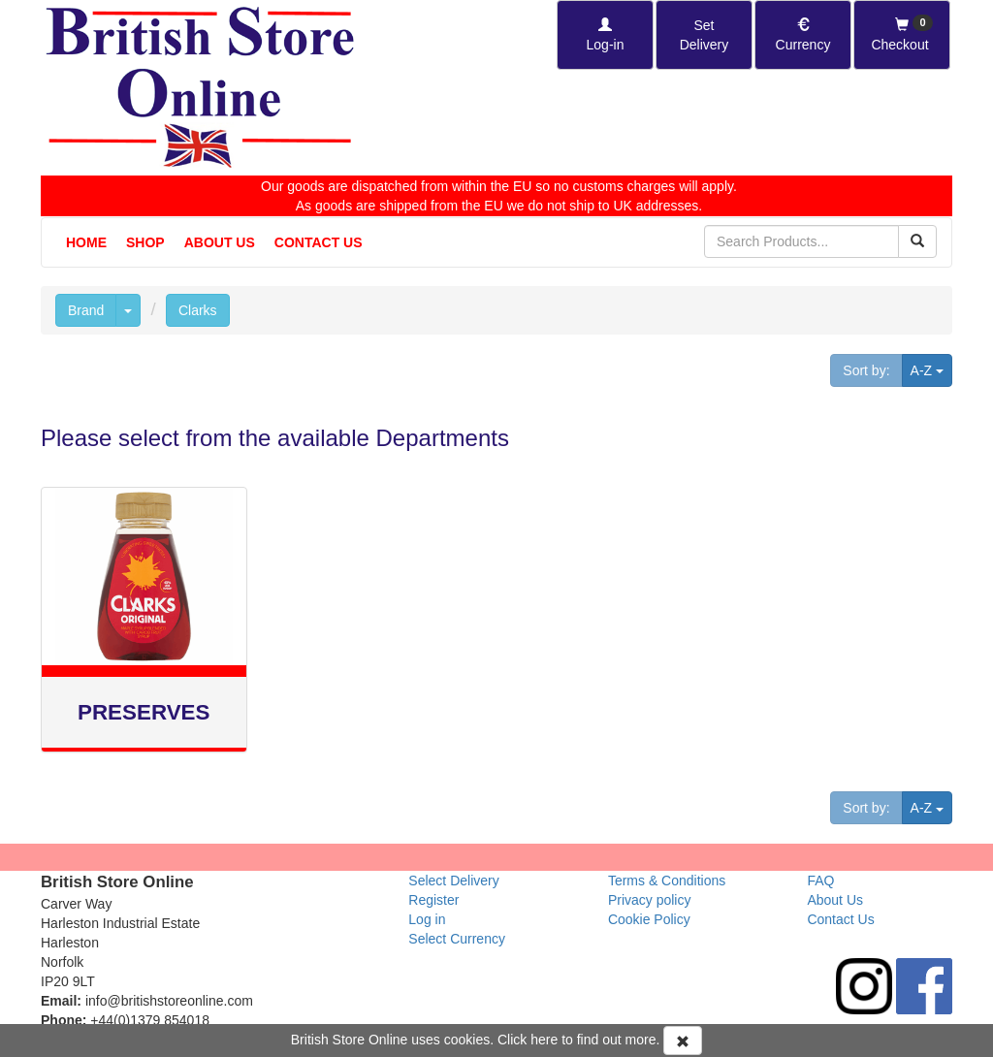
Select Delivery (453, 880)
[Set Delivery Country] (704, 35)
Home (86, 242)
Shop (145, 242)
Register (433, 900)
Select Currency (456, 938)
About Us (219, 242)
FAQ (820, 880)
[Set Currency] (802, 35)
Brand (86, 310)
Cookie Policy (649, 919)
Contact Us (318, 242)
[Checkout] (901, 35)
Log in (426, 919)
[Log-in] (605, 35)
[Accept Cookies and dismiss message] (682, 1040)
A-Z (931, 369)
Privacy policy (649, 900)
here (544, 1039)
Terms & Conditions (666, 880)
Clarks (197, 310)
